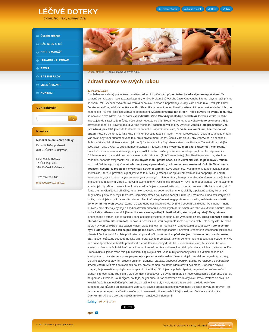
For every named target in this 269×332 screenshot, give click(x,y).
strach (112, 301)
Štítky (92, 302)
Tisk (228, 9)
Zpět (90, 312)
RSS (213, 9)
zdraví (102, 301)
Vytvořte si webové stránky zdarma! (185, 325)
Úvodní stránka (96, 72)
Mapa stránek (194, 9)
